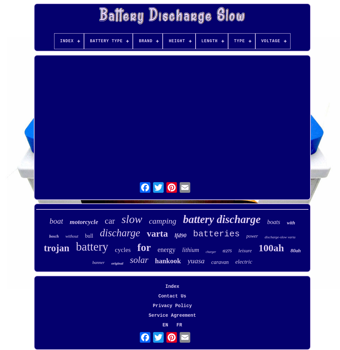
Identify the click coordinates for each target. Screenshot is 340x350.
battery (92, 246)
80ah (296, 250)
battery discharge (222, 219)
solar (139, 260)
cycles (122, 249)
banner (98, 262)
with (291, 222)
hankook (168, 261)
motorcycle (84, 221)
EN (165, 325)
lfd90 (181, 235)
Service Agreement (172, 315)
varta (157, 233)
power (252, 236)
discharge (120, 233)
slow (132, 219)
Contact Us (172, 296)
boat (56, 221)
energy (166, 249)
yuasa (196, 261)
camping (162, 221)
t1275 (227, 251)
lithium (190, 250)
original (117, 263)
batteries (216, 234)
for (144, 247)
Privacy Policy (172, 305)
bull (89, 236)
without (71, 236)
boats (273, 222)
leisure (245, 250)
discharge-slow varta (280, 237)
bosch (54, 236)
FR (179, 325)
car (110, 220)
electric (243, 262)
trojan (56, 248)
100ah (271, 247)
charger (211, 252)
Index (172, 286)
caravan (219, 262)
